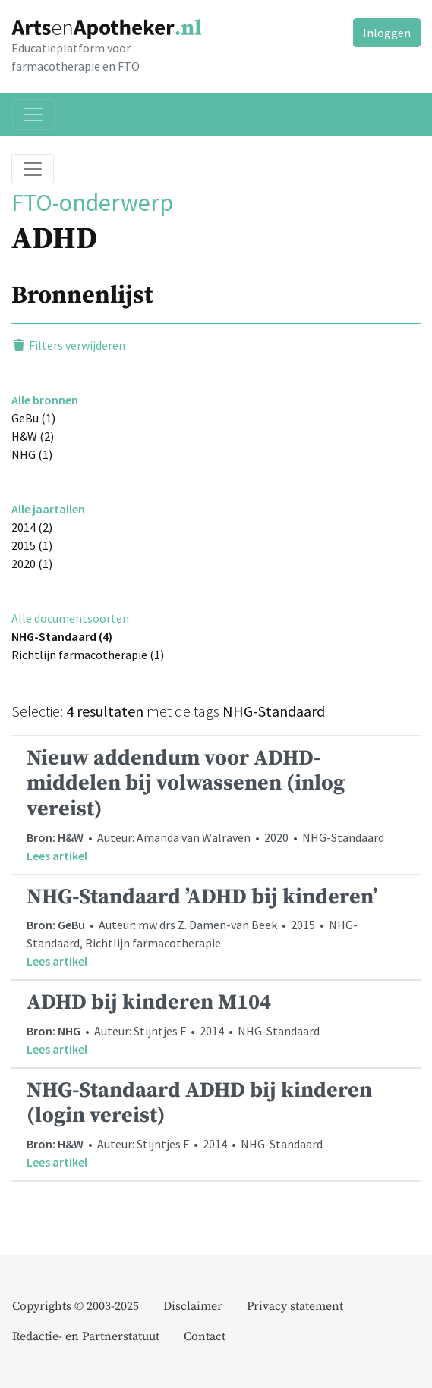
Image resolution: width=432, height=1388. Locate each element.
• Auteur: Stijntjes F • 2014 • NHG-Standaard (216, 1023)
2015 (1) (31, 545)
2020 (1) (31, 563)
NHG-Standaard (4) (61, 636)
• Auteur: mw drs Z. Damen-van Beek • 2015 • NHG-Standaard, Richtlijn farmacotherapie (216, 927)
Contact (204, 1336)
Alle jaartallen (48, 509)
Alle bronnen (44, 399)
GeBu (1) (33, 418)
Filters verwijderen (68, 345)
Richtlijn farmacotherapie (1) (87, 654)
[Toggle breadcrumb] (32, 169)
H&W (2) (32, 436)
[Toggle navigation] (33, 114)
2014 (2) (31, 527)
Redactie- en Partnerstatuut (85, 1336)
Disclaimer (192, 1306)
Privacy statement (295, 1306)
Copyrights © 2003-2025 (75, 1306)
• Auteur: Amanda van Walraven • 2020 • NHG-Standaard (216, 805)
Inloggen (387, 32)
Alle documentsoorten (70, 618)
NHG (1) (31, 454)
